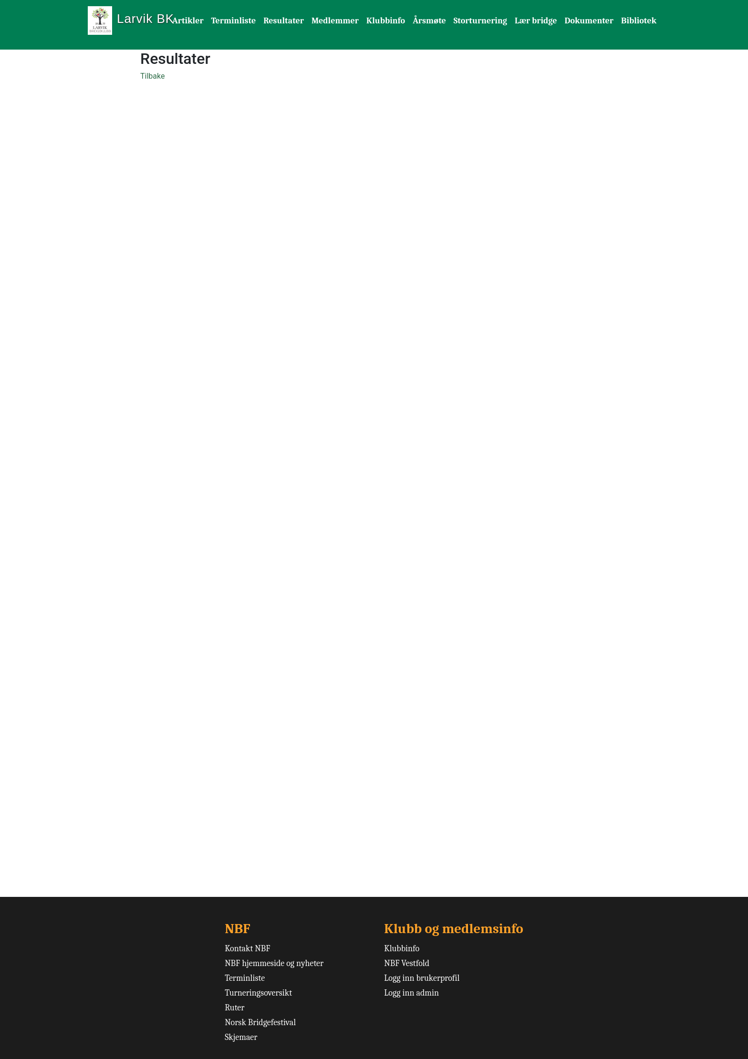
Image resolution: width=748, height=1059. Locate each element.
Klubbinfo (385, 21)
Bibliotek (638, 21)
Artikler (188, 21)
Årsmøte (429, 21)
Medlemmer (335, 21)
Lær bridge (536, 21)
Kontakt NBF (247, 949)
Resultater (283, 21)
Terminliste (233, 21)
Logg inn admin (411, 993)
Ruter (234, 1008)
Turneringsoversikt (258, 993)
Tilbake (152, 76)
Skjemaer (241, 1037)
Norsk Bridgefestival (260, 1023)
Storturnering (480, 21)
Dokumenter (588, 21)
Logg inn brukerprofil (421, 978)
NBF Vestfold (406, 963)
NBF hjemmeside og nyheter (274, 963)
